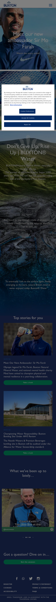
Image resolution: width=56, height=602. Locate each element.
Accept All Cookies (28, 118)
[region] (28, 107)
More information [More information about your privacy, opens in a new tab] (16, 105)
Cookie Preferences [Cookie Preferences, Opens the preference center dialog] (27, 111)
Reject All (27, 124)
